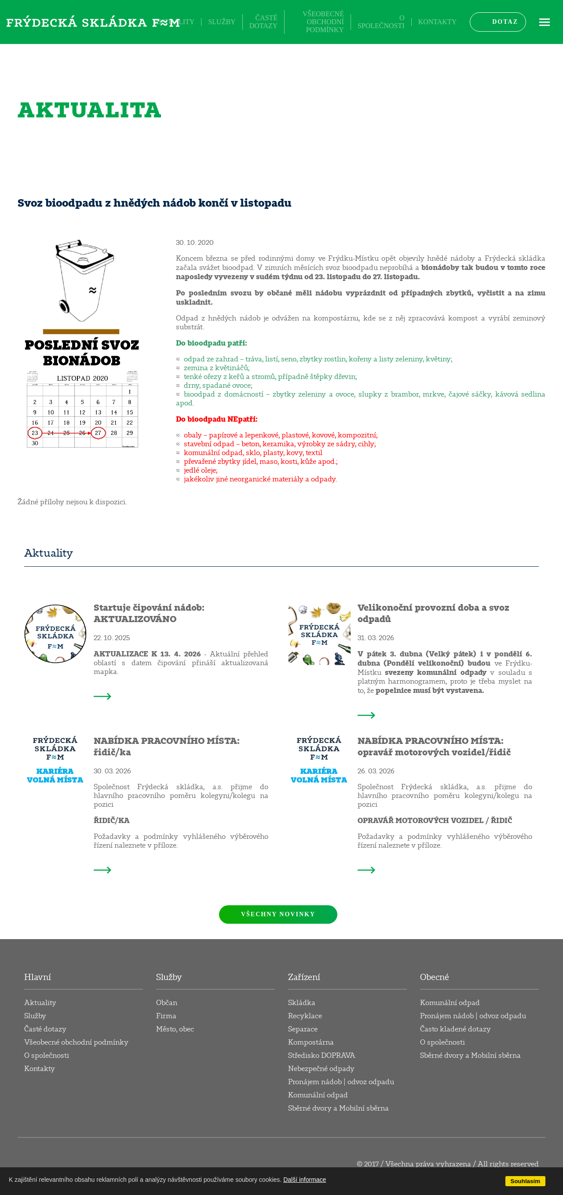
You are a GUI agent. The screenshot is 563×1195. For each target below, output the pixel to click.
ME (544, 22)
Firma (166, 1016)
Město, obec (175, 1029)
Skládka (301, 1002)
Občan (166, 1002)
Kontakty (437, 22)
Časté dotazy (263, 21)
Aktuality (174, 22)
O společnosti (381, 21)
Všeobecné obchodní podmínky (323, 21)
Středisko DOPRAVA (321, 1055)
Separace (303, 1029)
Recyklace (305, 1016)
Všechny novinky (278, 914)
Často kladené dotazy (455, 1029)
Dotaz (505, 21)
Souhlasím (525, 1181)
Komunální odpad (318, 1095)
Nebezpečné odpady (321, 1068)
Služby (221, 22)
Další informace (304, 1179)
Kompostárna (311, 1042)
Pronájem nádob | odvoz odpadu (341, 1082)
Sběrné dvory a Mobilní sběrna (338, 1108)
